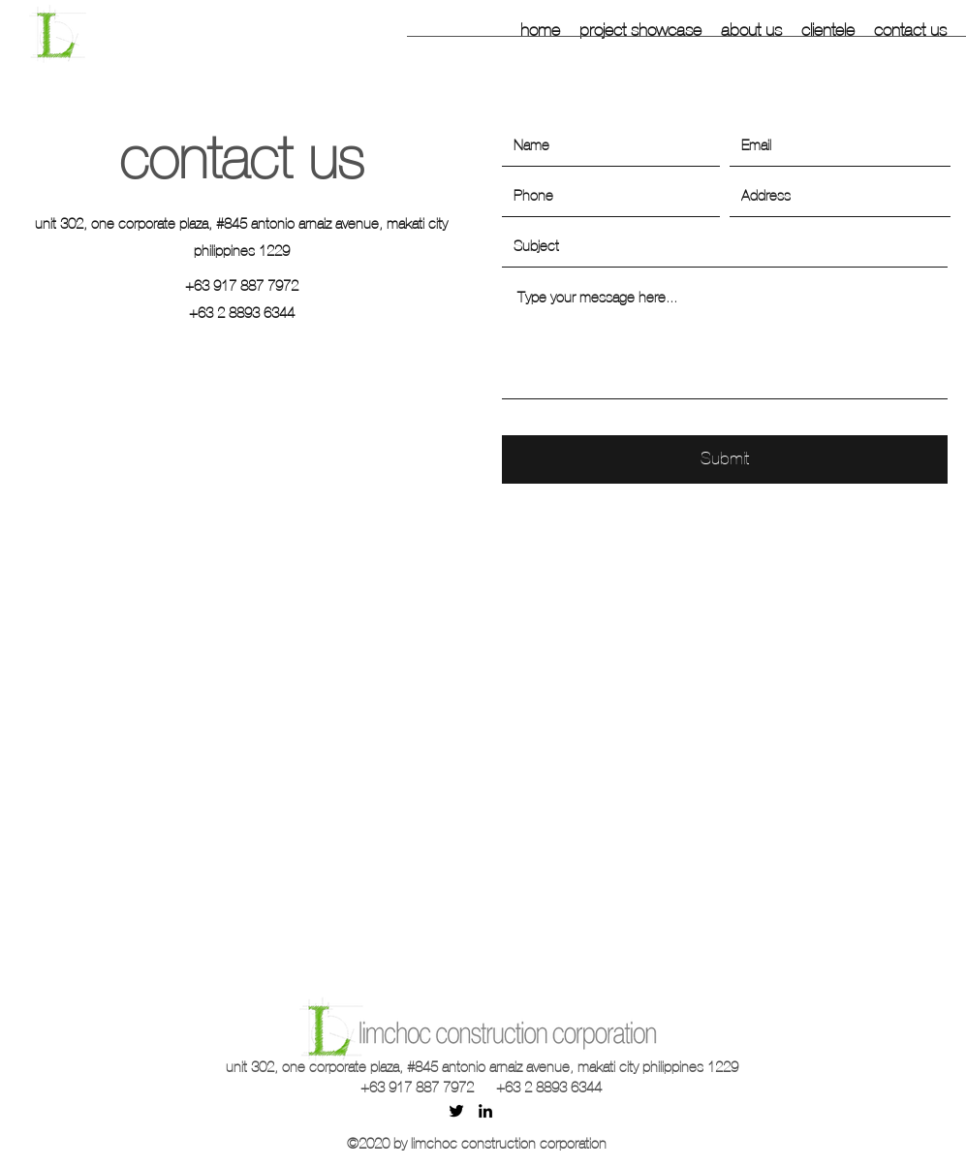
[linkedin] (485, 1111)
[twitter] (456, 1111)
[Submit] (725, 459)
